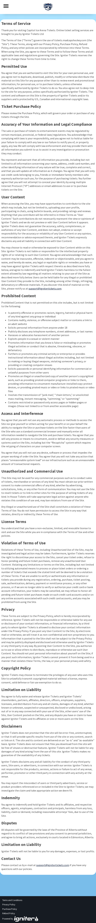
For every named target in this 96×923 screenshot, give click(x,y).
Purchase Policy (9, 909)
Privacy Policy (8, 904)
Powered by (20, 918)
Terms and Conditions (12, 900)
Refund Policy (8, 913)
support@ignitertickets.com (45, 288)
